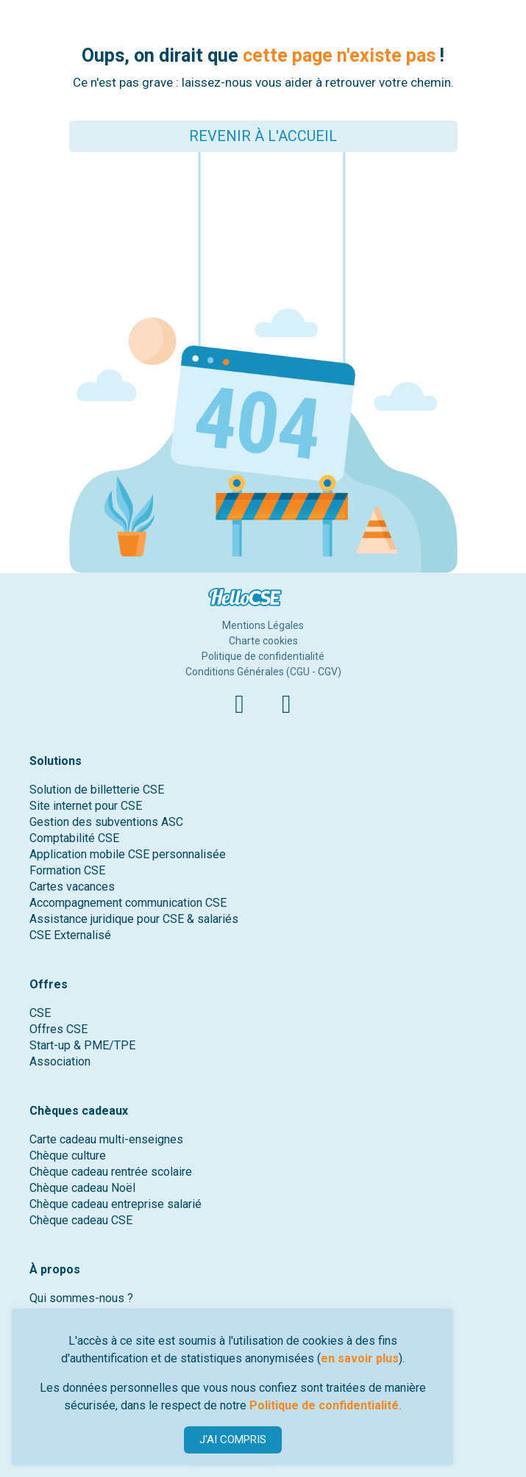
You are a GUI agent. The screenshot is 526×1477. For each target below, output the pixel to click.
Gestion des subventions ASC (106, 822)
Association (59, 1061)
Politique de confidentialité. (325, 1405)
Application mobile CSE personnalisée (127, 854)
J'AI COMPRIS (232, 1439)
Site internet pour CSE (85, 806)
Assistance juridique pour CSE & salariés (133, 919)
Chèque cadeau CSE (80, 1220)
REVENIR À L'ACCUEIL (263, 136)
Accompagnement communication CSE (128, 903)
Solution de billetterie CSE (96, 790)
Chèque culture (67, 1155)
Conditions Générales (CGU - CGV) (263, 672)
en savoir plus (360, 1358)
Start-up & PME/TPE (82, 1045)
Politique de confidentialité (263, 656)
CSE (40, 1013)
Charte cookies (263, 641)
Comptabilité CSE (74, 838)
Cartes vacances (72, 887)
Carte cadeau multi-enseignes (106, 1139)
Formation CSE (67, 870)
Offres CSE (58, 1029)
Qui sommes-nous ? (81, 1298)
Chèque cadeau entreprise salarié (115, 1204)
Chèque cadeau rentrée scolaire (110, 1172)
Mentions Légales (263, 625)
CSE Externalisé (70, 935)
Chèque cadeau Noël (82, 1188)
